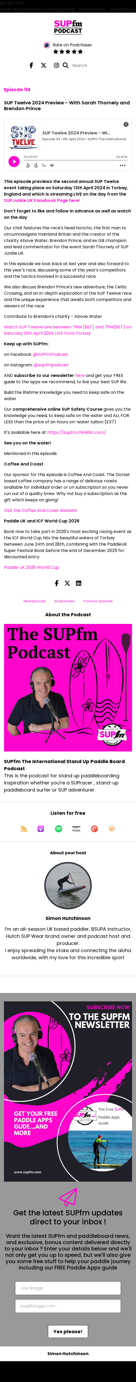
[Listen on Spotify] (59, 828)
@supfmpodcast (51, 365)
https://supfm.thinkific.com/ (76, 432)
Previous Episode (98, 601)
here (80, 375)
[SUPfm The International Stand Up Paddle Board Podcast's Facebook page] (31, 65)
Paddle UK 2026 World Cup (31, 567)
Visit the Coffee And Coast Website (40, 510)
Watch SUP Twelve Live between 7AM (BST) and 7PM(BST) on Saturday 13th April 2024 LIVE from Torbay (68, 330)
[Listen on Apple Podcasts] (41, 828)
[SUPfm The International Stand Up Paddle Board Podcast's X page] (40, 65)
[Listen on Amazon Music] (76, 828)
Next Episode (35, 601)
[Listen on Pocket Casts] (94, 828)
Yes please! (68, 1331)
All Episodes (64, 601)
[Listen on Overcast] (111, 828)
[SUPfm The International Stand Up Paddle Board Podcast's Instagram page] (53, 65)
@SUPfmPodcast (50, 354)
